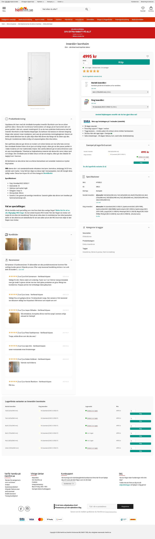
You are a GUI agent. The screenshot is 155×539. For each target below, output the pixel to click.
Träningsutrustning (122, 19)
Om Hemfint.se (37, 480)
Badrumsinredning (25, 19)
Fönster (50, 19)
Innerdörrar (79, 19)
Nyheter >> (40, 1)
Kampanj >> (50, 1)
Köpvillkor (35, 478)
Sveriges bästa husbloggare (41, 489)
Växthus (59, 19)
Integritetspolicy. (111, 512)
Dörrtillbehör (48, 173)
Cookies (34, 482)
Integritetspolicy (37, 484)
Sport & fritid (39, 19)
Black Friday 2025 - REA (39, 487)
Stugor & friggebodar (104, 19)
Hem (3, 24)
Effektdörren (87, 236)
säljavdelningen (124, 485)
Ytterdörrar (68, 19)
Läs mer (21, 269)
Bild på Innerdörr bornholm (38, 108)
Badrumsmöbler (137, 19)
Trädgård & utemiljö (9, 19)
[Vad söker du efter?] (65, 9)
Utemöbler (90, 19)
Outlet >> (60, 1)
